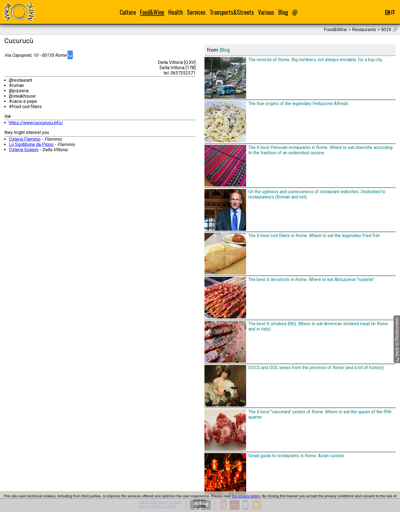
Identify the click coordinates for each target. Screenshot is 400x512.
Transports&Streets (232, 12)
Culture (128, 12)
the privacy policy (246, 496)
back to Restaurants (396, 339)
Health (175, 12)
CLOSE (200, 506)
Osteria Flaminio (25, 139)
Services (196, 12)
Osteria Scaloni (23, 149)
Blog (283, 12)
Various (266, 12)
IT (393, 12)
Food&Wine (152, 12)
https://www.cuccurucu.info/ (36, 122)
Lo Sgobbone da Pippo (31, 144)
